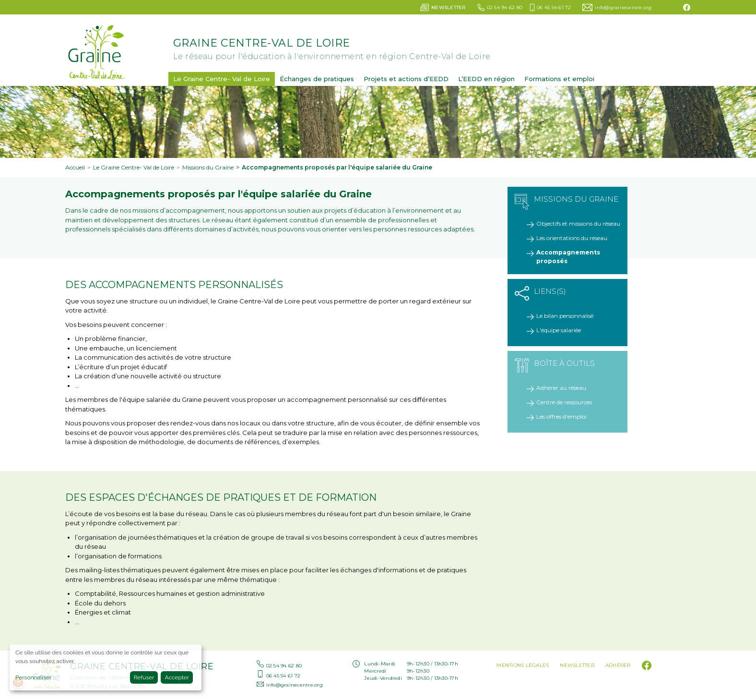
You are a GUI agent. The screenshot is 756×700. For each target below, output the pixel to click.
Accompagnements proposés (568, 257)
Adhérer (618, 665)
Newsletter (577, 665)
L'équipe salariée (558, 330)
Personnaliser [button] (33, 677)
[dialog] (105, 667)
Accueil (75, 167)
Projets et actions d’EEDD (406, 79)
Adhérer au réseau (561, 387)
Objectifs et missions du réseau (578, 223)
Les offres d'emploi (561, 416)
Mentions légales (522, 665)
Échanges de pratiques (317, 79)
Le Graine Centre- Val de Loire (221, 79)
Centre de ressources (564, 402)
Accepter (177, 677)
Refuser (144, 677)
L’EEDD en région (486, 79)
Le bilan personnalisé (564, 315)
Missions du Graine (208, 167)
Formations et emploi (559, 79)
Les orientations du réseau (571, 237)
